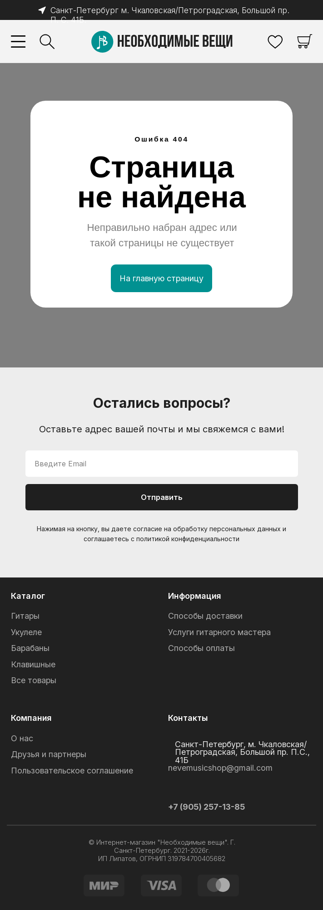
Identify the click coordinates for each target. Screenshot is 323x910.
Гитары (25, 616)
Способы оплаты (201, 648)
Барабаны (30, 648)
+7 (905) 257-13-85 (206, 807)
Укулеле (26, 632)
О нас (22, 738)
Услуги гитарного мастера (219, 632)
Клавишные (33, 664)
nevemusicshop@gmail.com (220, 768)
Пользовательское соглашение (72, 770)
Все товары (33, 680)
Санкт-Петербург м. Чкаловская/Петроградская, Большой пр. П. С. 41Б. (165, 14)
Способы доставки (205, 616)
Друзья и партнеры (48, 754)
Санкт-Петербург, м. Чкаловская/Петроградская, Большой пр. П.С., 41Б (242, 752)
